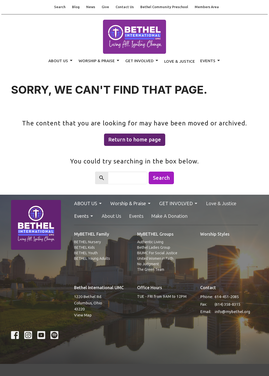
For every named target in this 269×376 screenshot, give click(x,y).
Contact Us (125, 7)
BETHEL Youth (86, 253)
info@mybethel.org (232, 311)
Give (105, 7)
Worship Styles (215, 234)
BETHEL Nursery (87, 242)
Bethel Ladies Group (153, 247)
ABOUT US (60, 60)
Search (59, 7)
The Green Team (150, 269)
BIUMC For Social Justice (157, 253)
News (90, 7)
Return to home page (134, 139)
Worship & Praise (99, 60)
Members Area (207, 7)
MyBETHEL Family (91, 234)
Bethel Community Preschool (164, 7)
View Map (83, 315)
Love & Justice (179, 61)
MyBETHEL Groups (155, 234)
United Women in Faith (155, 258)
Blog (76, 7)
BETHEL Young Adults (92, 258)
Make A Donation (169, 216)
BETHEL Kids (84, 247)
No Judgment (148, 264)
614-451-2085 (227, 296)
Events (210, 60)
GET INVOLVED (142, 60)
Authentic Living (150, 242)
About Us (111, 216)
